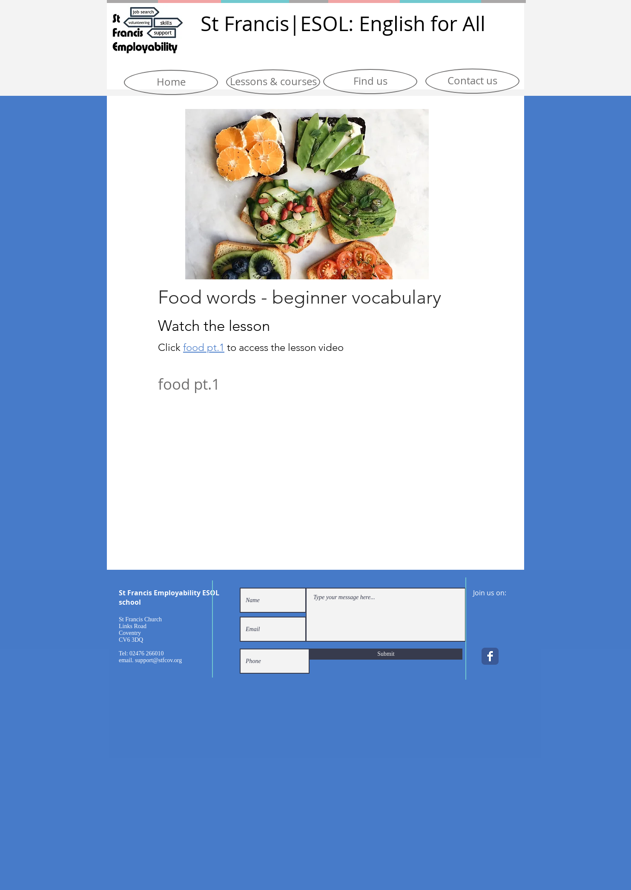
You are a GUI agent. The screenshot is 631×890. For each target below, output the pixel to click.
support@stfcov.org (158, 660)
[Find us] (370, 81)
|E (300, 23)
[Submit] (386, 654)
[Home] (171, 82)
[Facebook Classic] (490, 656)
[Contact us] (472, 81)
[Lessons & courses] (273, 82)
